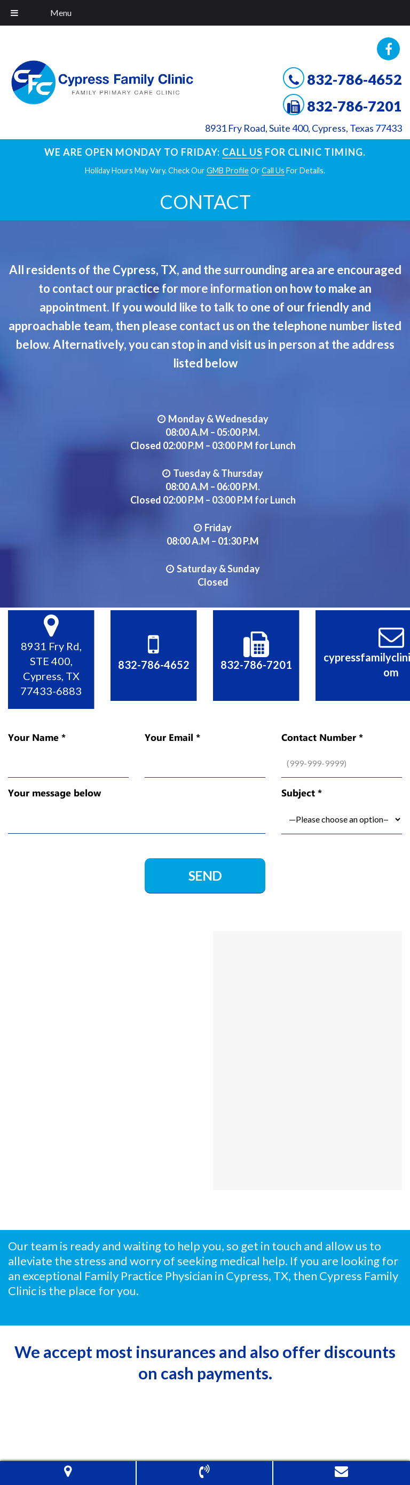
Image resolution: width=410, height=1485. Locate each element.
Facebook (388, 48)
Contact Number (322, 737)
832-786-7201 (354, 106)
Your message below (54, 793)
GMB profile (228, 170)
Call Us (242, 152)
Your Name (37, 737)
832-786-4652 (354, 79)
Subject (301, 793)
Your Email (172, 737)
